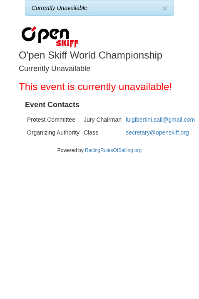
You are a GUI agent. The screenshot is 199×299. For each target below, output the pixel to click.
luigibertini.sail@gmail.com (160, 119)
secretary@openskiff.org (157, 132)
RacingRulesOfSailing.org (113, 150)
